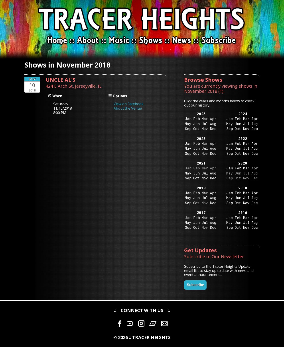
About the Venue (128, 108)
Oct (196, 128)
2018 (242, 188)
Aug (213, 123)
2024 (242, 113)
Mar (205, 118)
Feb (196, 118)
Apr (213, 118)
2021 (201, 163)
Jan (188, 118)
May (188, 123)
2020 (242, 163)
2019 (201, 188)
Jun (196, 123)
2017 (201, 212)
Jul (205, 123)
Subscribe (195, 285)
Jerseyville (85, 86)
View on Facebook (129, 103)
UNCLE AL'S (60, 79)
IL (100, 86)
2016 (242, 212)
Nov (205, 128)
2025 (201, 113)
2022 (242, 138)
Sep (188, 128)
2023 (201, 138)
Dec (213, 128)
